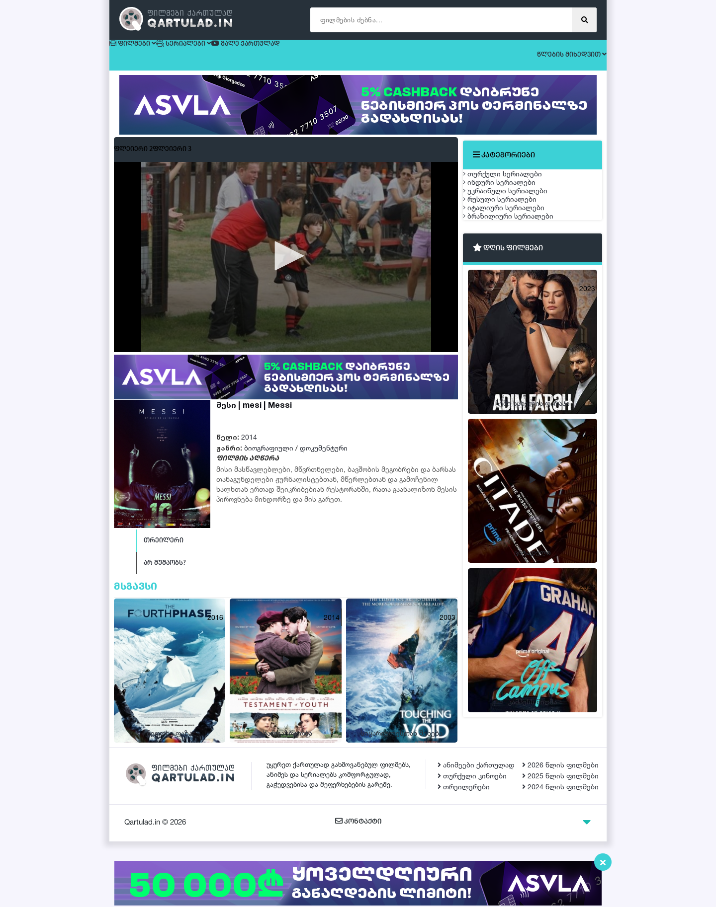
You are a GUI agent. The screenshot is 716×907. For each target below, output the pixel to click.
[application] (286, 265)
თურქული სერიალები (512, 182)
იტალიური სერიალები (513, 275)
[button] (286, 265)
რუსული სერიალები (509, 252)
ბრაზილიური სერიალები (518, 299)
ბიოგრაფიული (268, 457)
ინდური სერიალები (509, 205)
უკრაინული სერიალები (515, 229)
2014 (249, 446)
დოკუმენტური (324, 457)
